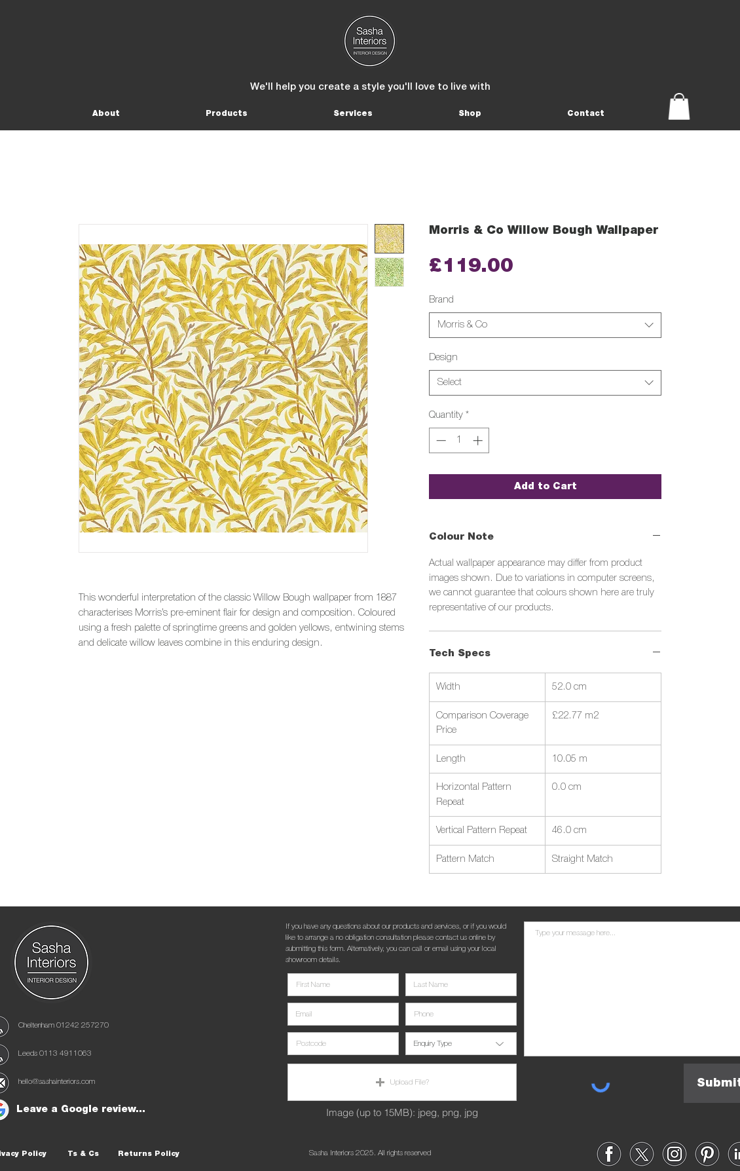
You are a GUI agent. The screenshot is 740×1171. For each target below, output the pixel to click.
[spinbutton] (459, 440)
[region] (609, 1154)
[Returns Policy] (148, 1154)
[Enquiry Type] (461, 1043)
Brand (441, 300)
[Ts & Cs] (83, 1154)
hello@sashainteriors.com (56, 1081)
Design (443, 357)
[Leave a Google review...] (80, 1110)
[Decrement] (440, 440)
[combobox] (545, 325)
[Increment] (479, 440)
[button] (105, 114)
